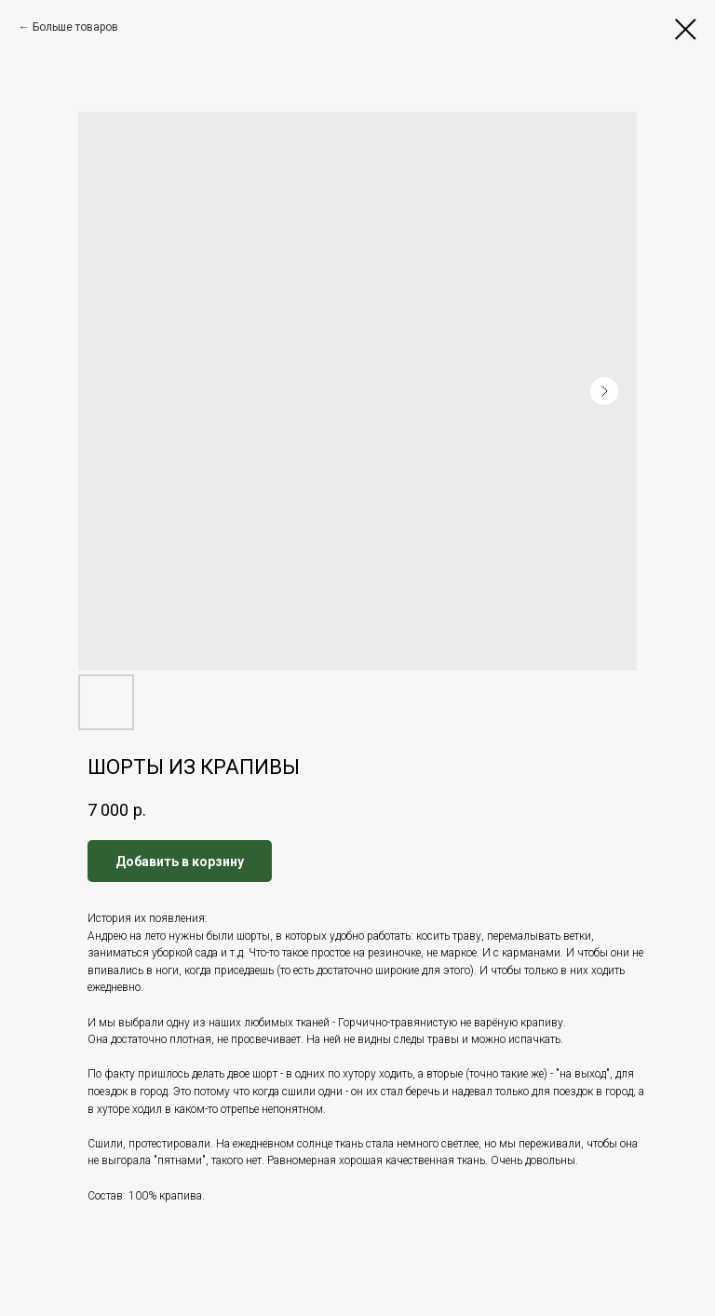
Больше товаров (75, 27)
